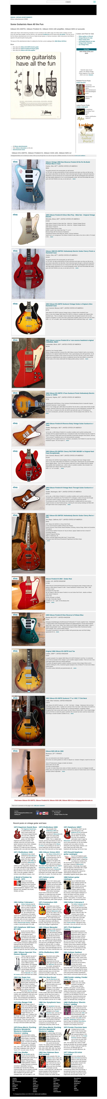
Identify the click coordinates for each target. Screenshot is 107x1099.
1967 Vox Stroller (21, 1055)
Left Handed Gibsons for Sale (87, 41)
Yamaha (76, 1092)
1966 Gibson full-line (60, 41)
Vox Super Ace (28, 981)
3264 (83, 1015)
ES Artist (77, 1060)
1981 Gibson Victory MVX (49, 854)
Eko (13, 1085)
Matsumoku (56, 836)
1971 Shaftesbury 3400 (23, 854)
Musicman (56, 1089)
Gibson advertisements (20, 146)
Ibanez (55, 1080)
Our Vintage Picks (84, 44)
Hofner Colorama (26, 906)
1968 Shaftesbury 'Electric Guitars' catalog (74, 1005)
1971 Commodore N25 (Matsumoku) (48, 905)
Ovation (56, 1090)
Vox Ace (30, 993)
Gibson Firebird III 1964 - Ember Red (59, 581)
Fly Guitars (57, 815)
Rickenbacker (57, 1094)
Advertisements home (19, 149)
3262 (80, 1020)
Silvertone (77, 1085)
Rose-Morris (32, 858)
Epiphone (15, 1087)
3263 (65, 1022)
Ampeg (14, 1080)
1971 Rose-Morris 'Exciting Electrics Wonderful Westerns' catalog (50, 1031)
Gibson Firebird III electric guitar (30, 48)
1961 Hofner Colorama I (23, 904)
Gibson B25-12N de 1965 (54, 753)
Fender (14, 1089)
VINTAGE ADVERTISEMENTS (24, 17)
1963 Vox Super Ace (22, 980)
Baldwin (14, 1082)
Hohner (35, 1094)
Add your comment (39, 808)
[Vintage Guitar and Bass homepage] (28, 2)
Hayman (35, 1090)
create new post (81, 87)
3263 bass (51, 966)
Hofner (35, 1092)
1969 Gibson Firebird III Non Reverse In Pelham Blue (64, 617)
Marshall (56, 1085)
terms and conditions (80, 158)
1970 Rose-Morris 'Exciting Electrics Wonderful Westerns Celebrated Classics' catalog (25, 1032)
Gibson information (21, 148)
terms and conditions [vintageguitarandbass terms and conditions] (41, 1096)
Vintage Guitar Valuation (85, 43)
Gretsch (35, 1084)
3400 (32, 863)
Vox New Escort (53, 981)
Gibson (35, 1080)
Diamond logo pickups (24, 924)
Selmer (34, 908)
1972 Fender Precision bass (75, 1030)
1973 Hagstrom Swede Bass (25, 829)
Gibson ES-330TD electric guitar (30, 47)
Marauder (52, 933)
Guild (34, 1085)
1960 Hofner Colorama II (74, 904)
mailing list (17, 816)
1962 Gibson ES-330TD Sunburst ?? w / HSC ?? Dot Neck (66, 700)
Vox (75, 1089)
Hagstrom (35, 1087)
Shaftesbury (24, 856)
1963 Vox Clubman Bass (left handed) (49, 1056)
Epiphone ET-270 (76, 834)
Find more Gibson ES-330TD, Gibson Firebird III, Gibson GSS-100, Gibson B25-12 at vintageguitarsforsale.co (53, 803)
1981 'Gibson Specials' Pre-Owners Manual (25, 955)
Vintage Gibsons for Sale (85, 38)
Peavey (55, 1092)
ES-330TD (62, 34)
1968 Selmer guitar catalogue (71, 880)
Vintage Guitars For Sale (61, 816)
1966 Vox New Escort (47, 980)
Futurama (15, 1090)
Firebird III (46, 34)
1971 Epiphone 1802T (73, 829)
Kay (55, 1084)
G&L (13, 1092)
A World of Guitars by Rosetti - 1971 (23, 880)
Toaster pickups (71, 924)
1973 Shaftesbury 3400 (48, 829)
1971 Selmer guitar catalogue (46, 880)
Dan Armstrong (16, 1084)
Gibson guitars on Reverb (86, 36)
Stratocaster (57, 871)
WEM (75, 1090)
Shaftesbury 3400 (51, 833)
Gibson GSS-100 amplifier (28, 50)
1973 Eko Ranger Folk (23, 1005)
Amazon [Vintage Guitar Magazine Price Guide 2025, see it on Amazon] (91, 80)
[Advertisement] (42, 132)
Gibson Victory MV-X (54, 856)
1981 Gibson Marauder (48, 929)
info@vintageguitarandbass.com (23, 815)
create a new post (82, 112)
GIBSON (12, 17)
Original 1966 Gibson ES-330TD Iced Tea (60, 653)
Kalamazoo (57, 1082)
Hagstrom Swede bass (30, 831)
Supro (75, 1087)
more (74, 181)
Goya (34, 1082)
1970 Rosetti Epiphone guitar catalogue (73, 855)
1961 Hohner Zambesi (73, 955)
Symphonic (52, 1008)
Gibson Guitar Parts (84, 39)
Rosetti (85, 860)
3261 (68, 1020)
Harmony (35, 1089)
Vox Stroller (27, 1056)
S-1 (32, 975)
